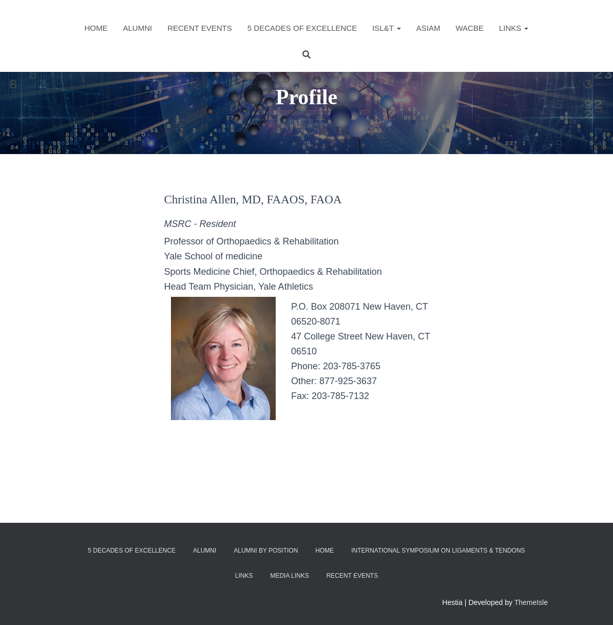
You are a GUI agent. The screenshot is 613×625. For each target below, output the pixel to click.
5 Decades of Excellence (302, 28)
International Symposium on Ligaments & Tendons (438, 550)
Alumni (137, 28)
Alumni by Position (266, 550)
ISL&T (386, 28)
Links (514, 28)
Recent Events (199, 28)
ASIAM (428, 28)
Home (96, 28)
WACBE (469, 28)
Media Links (289, 575)
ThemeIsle (531, 602)
